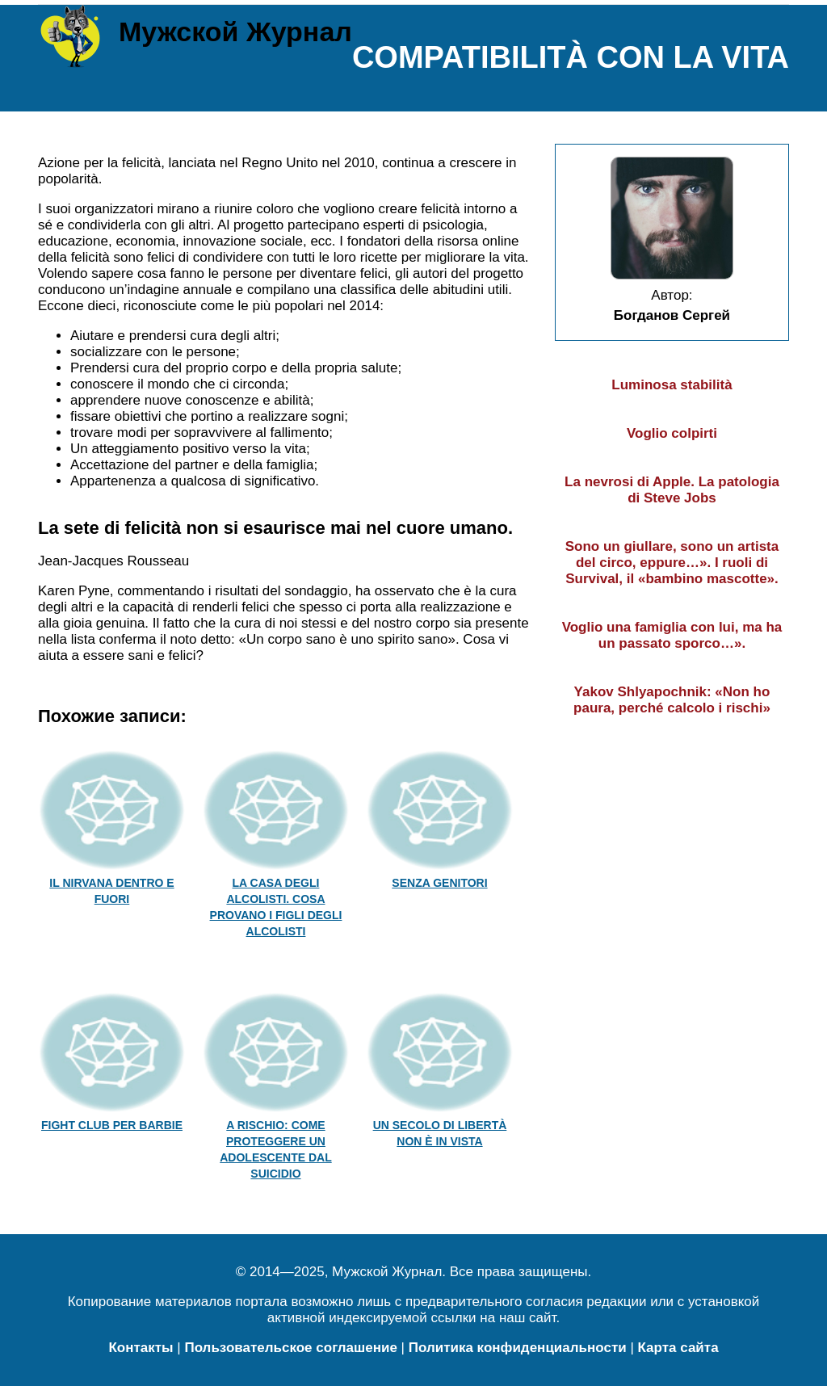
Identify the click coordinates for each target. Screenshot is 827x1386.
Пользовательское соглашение (290, 1347)
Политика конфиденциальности (518, 1347)
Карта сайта (678, 1347)
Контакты (140, 1347)
